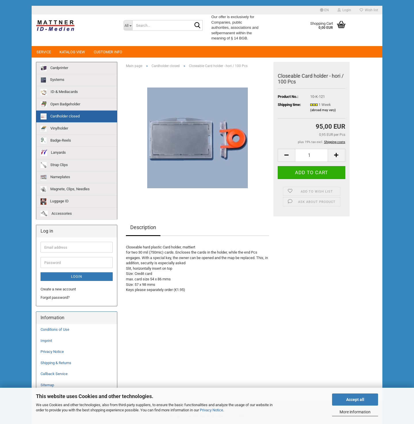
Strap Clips (54, 165)
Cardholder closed (60, 116)
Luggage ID (55, 201)
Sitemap (47, 385)
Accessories (56, 213)
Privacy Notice (211, 410)
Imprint (46, 341)
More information (355, 412)
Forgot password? (55, 297)
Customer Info (108, 52)
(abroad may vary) (323, 110)
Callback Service (54, 374)
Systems (52, 80)
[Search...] (128, 25)
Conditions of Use (55, 329)
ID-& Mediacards (59, 92)
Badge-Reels (56, 141)
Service (44, 52)
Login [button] (344, 10)
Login (76, 277)
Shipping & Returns (56, 363)
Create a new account (58, 289)
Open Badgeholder (60, 104)
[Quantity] (311, 155)
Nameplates (55, 177)
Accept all (355, 399)
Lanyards (53, 153)
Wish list (369, 10)
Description (143, 227)
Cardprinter (54, 68)
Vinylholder (54, 129)
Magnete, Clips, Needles (65, 189)
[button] (324, 10)
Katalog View (72, 52)
